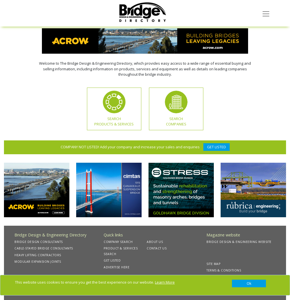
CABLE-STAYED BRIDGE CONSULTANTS (43, 248)
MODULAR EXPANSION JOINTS (37, 262)
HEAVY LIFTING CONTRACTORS (37, 255)
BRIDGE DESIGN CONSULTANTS (38, 242)
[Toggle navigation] (266, 13)
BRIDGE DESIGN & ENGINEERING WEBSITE (239, 242)
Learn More (165, 282)
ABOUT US (155, 242)
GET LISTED (216, 146)
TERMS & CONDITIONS (223, 270)
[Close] (249, 284)
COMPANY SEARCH (118, 242)
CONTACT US (157, 248)
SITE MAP (213, 264)
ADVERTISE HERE (116, 267)
